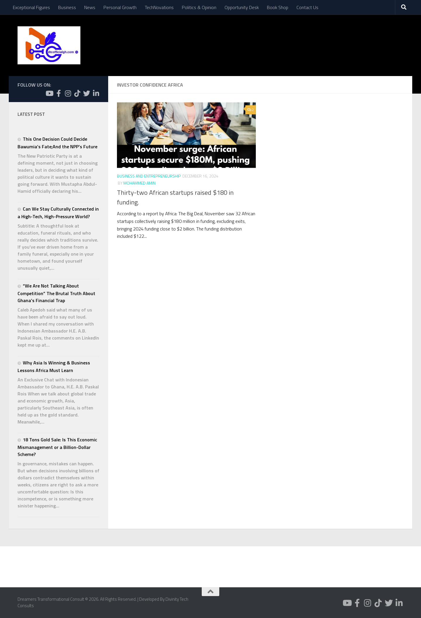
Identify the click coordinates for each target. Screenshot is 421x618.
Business (67, 7)
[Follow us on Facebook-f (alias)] (58, 93)
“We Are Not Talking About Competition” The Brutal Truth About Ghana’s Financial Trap (56, 293)
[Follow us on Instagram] (67, 93)
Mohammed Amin (139, 183)
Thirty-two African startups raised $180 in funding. (175, 197)
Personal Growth (120, 7)
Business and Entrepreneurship (149, 176)
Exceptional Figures (31, 7)
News (89, 7)
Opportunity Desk (242, 7)
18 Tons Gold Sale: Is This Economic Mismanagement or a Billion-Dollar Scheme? (57, 447)
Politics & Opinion (199, 7)
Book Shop (277, 7)
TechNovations (159, 7)
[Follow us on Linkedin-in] (95, 93)
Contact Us (307, 7)
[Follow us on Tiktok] (77, 93)
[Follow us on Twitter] (86, 93)
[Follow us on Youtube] (49, 93)
